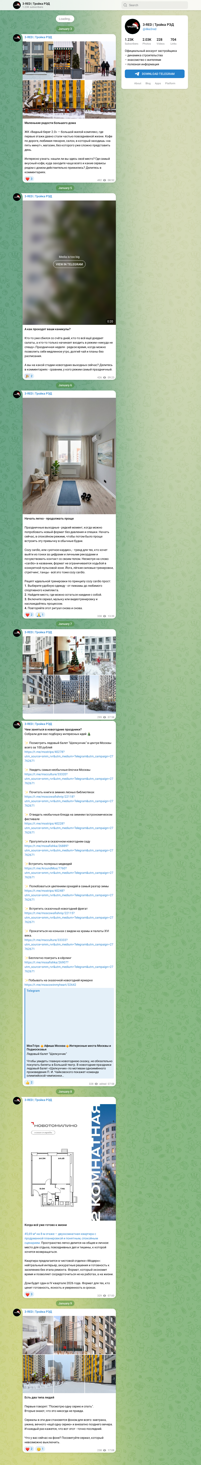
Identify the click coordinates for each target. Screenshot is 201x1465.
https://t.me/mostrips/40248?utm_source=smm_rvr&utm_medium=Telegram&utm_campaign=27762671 (69, 895)
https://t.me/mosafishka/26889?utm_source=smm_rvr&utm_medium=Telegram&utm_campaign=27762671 (69, 850)
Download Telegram (155, 74)
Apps (158, 83)
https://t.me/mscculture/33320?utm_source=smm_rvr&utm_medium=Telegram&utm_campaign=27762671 (69, 778)
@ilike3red (149, 29)
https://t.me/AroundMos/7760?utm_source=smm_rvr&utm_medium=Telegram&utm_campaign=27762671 (69, 873)
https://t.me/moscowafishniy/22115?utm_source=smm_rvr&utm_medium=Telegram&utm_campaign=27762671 (69, 917)
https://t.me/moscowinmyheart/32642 (50, 984)
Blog (148, 83)
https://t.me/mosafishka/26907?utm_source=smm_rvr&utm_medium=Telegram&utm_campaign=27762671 (69, 967)
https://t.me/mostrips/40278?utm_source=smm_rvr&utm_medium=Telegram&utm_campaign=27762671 (69, 756)
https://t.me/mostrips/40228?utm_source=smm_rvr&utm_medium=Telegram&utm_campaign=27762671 (69, 828)
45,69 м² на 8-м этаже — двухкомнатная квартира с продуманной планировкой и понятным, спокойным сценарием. (61, 1238)
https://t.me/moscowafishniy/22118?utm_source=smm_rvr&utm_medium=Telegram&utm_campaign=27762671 (69, 801)
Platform (170, 83)
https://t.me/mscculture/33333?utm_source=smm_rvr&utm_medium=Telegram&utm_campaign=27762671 (69, 944)
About (137, 83)
